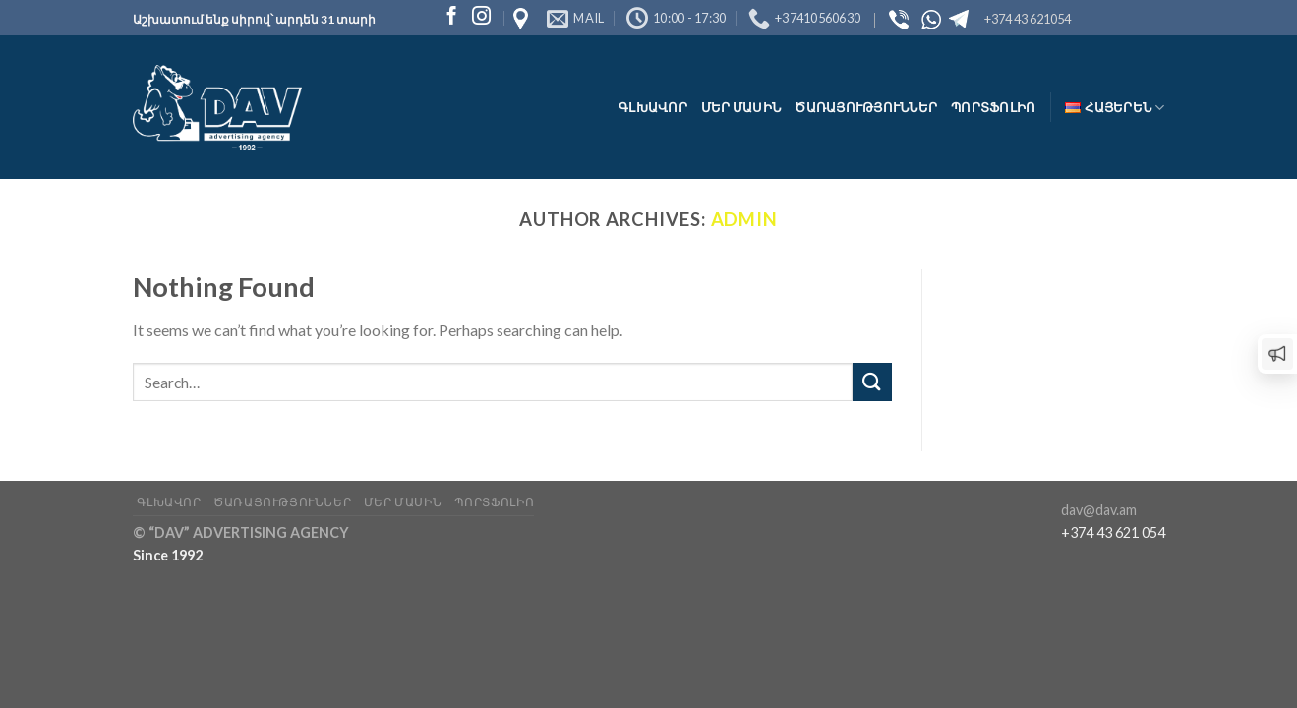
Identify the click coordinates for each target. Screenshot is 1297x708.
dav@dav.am (1099, 510)
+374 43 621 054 (1113, 532)
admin (745, 219)
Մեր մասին (741, 107)
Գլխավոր (653, 107)
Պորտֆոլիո (993, 107)
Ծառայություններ (866, 107)
